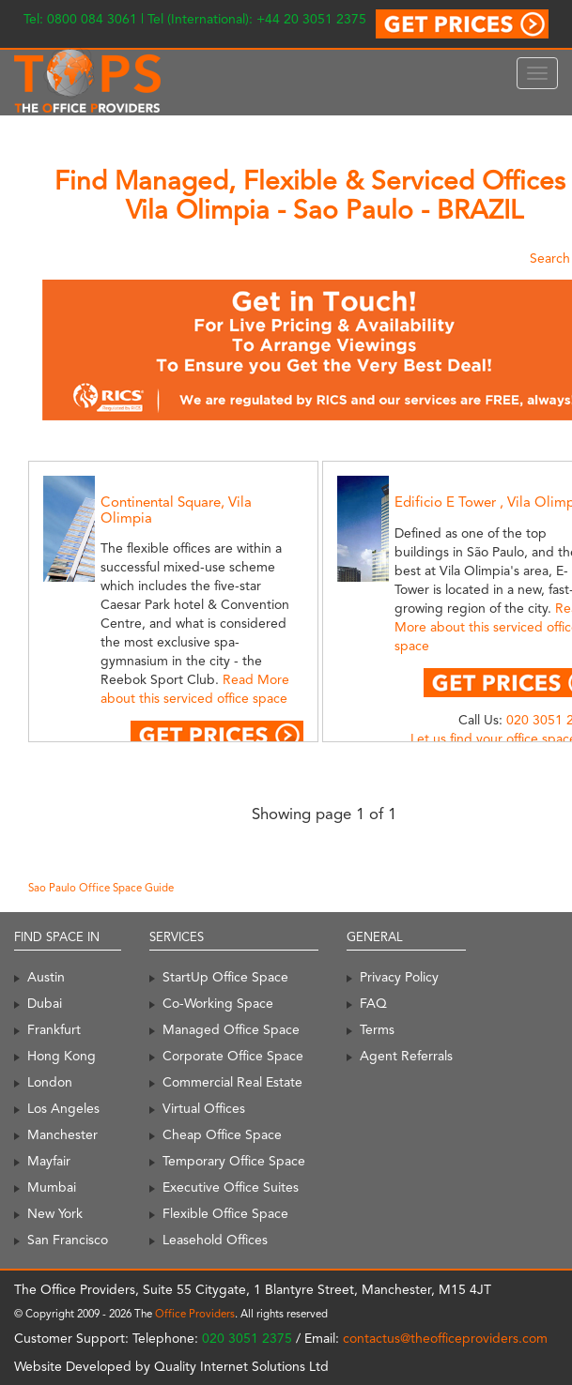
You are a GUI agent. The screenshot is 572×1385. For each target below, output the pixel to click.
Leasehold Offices (215, 1239)
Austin (46, 976)
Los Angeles (63, 1108)
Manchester (62, 1134)
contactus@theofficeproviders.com (445, 1338)
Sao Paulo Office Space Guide (101, 887)
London (49, 1081)
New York (55, 1213)
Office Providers (195, 1313)
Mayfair (48, 1160)
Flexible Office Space (225, 1213)
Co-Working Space (217, 1003)
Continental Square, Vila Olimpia (176, 510)
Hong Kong (61, 1055)
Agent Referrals (406, 1055)
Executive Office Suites (230, 1187)
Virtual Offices (203, 1108)
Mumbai (51, 1187)
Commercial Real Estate (232, 1081)
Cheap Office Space (222, 1134)
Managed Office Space (231, 1029)
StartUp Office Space (225, 976)
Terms (377, 1029)
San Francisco (67, 1239)
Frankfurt (54, 1029)
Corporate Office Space (232, 1055)
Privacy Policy (399, 976)
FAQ (373, 1003)
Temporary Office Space (233, 1160)
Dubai (44, 1003)
